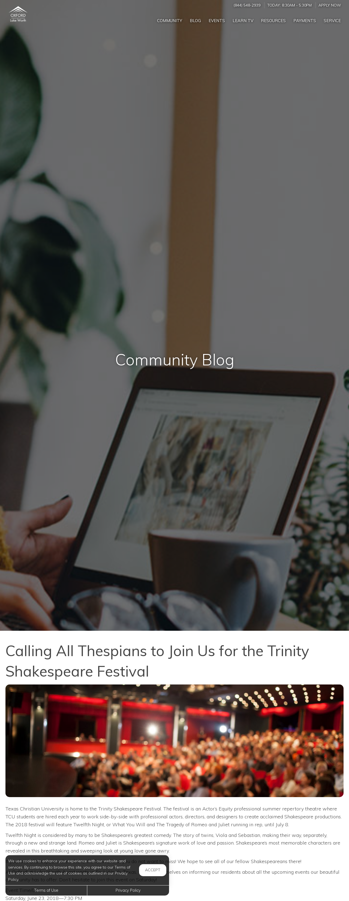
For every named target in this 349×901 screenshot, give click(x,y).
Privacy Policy (128, 890)
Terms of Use (46, 890)
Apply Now (329, 5)
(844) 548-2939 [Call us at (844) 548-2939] (246, 5)
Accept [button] (152, 869)
